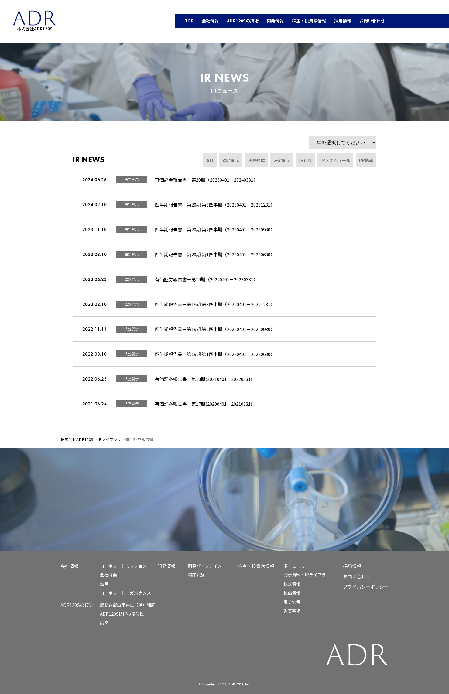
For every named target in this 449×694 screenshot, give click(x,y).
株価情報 (291, 593)
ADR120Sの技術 (77, 605)
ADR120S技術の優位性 (122, 614)
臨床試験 (196, 575)
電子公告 (291, 602)
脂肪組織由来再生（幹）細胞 (127, 605)
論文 (104, 623)
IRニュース (293, 566)
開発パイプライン (205, 566)
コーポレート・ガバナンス (125, 593)
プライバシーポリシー (366, 586)
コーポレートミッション (123, 566)
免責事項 (291, 611)
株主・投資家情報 (256, 566)
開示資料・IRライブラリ (306, 575)
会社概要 (108, 575)
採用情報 (352, 566)
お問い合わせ (356, 576)
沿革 (104, 584)
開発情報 (166, 566)
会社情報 (69, 566)
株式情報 (291, 584)
